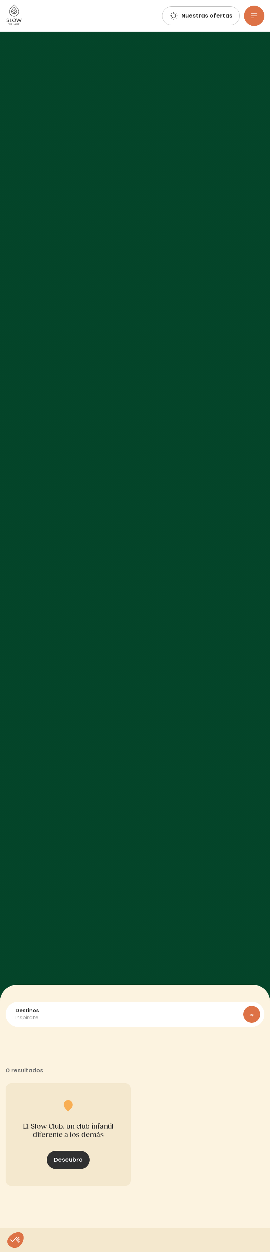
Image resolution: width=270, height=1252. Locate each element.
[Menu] (254, 16)
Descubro (68, 1160)
